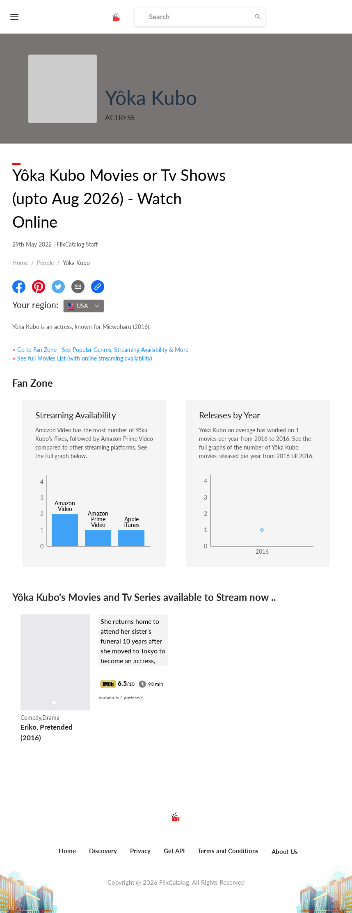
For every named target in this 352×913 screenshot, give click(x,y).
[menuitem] (67, 855)
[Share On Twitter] (58, 286)
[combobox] (83, 306)
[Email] (78, 286)
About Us (285, 851)
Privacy (140, 850)
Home (20, 262)
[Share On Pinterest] (38, 286)
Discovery (103, 850)
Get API (174, 850)
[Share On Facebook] (18, 286)
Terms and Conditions (228, 850)
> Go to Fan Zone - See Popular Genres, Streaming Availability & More (100, 349)
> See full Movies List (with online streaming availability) (82, 358)
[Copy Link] (97, 286)
